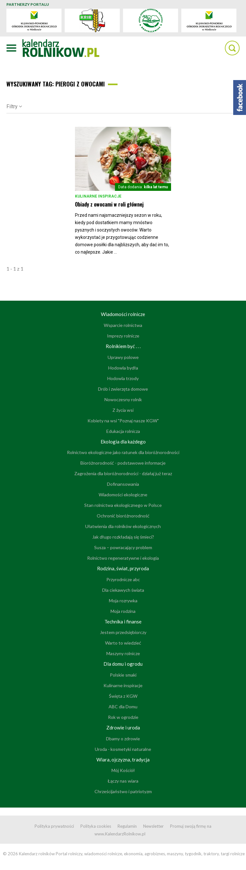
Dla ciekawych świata (123, 590)
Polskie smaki (123, 675)
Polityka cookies (95, 826)
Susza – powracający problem (123, 547)
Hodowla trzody (123, 378)
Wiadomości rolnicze (123, 314)
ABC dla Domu (123, 706)
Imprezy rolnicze (123, 335)
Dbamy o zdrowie (123, 738)
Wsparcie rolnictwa (123, 325)
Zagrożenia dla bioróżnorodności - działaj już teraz (123, 473)
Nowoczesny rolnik (123, 399)
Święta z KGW (123, 696)
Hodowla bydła (123, 367)
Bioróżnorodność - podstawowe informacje (123, 463)
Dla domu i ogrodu (123, 664)
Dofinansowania (123, 484)
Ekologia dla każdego (123, 441)
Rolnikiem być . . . (123, 346)
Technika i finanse (123, 621)
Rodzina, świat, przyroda (123, 568)
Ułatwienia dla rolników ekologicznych (123, 526)
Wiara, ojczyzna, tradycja (123, 759)
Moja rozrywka (123, 600)
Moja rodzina (123, 611)
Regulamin (127, 826)
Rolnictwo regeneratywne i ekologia (123, 558)
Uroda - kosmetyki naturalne (123, 749)
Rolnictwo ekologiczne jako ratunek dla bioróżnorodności (123, 452)
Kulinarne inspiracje (98, 196)
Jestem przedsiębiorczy (123, 632)
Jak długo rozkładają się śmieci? (123, 537)
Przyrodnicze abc (123, 579)
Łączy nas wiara (123, 781)
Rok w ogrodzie (123, 717)
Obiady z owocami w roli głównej (109, 204)
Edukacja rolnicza (123, 431)
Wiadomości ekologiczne (123, 494)
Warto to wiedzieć (123, 643)
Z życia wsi (123, 410)
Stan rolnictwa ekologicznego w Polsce (123, 505)
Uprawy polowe (123, 357)
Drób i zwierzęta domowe (123, 389)
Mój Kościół (123, 770)
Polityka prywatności (54, 826)
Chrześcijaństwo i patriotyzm (123, 791)
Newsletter (153, 826)
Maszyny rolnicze (123, 653)
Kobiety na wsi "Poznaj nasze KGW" (123, 420)
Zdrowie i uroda (123, 727)
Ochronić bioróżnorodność (123, 515)
